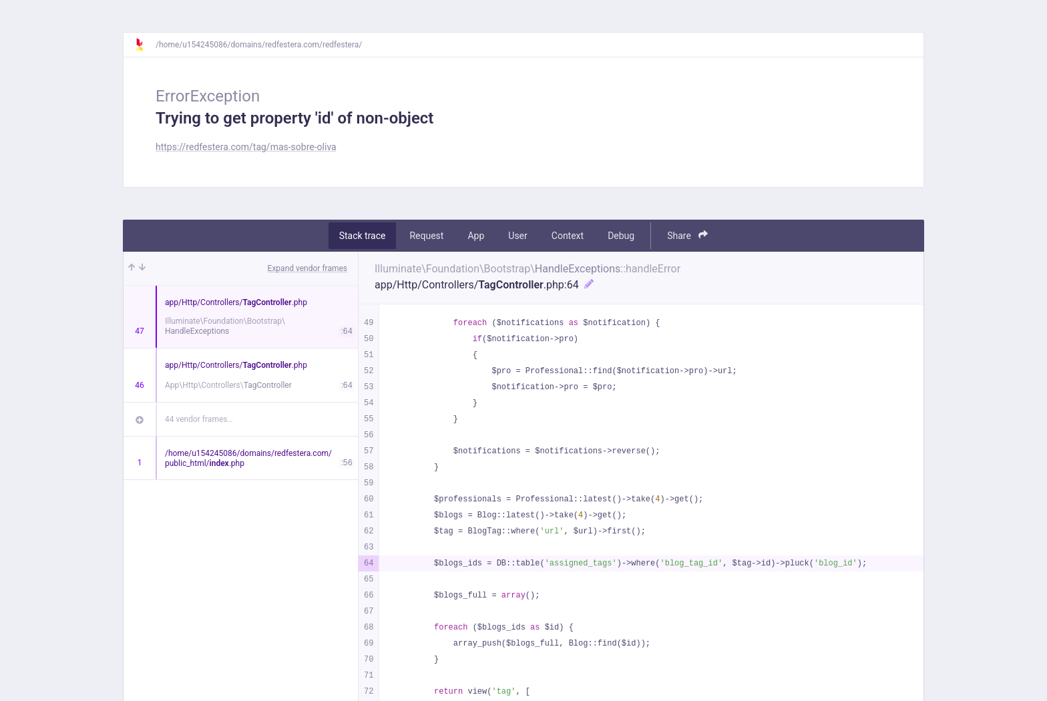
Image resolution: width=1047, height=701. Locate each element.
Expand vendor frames (307, 268)
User (517, 235)
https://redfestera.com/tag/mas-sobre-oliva (246, 147)
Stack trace (362, 235)
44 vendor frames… (198, 419)
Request (426, 235)
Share (687, 235)
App (475, 235)
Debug (621, 235)
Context (568, 235)
